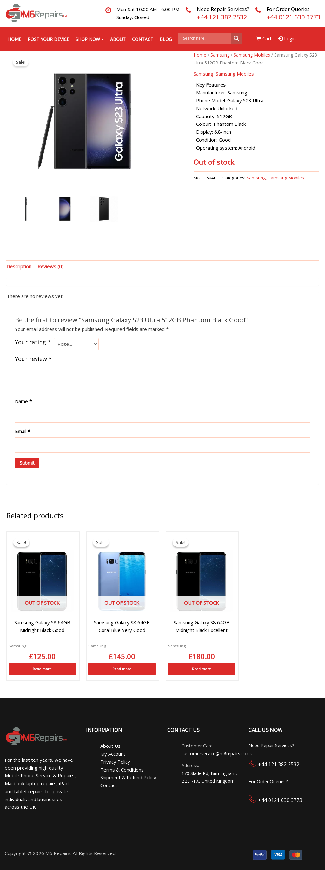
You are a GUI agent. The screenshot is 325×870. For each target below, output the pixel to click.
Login (287, 38)
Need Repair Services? (223, 9)
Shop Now (90, 39)
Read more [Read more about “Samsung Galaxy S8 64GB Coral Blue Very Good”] (121, 668)
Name (23, 401)
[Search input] (206, 38)
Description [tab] (18, 267)
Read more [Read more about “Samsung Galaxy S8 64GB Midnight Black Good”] (42, 668)
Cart (264, 38)
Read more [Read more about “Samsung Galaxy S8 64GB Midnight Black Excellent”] (201, 668)
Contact (142, 39)
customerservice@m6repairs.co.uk (217, 754)
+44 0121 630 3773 (293, 17)
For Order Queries (288, 9)
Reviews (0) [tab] (50, 267)
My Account (112, 754)
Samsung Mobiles (252, 55)
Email (22, 431)
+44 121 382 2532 (222, 17)
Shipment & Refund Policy (128, 777)
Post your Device (48, 39)
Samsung (219, 55)
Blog (166, 39)
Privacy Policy (115, 762)
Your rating (33, 342)
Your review (33, 359)
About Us (110, 746)
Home (14, 39)
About (118, 39)
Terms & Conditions (122, 769)
